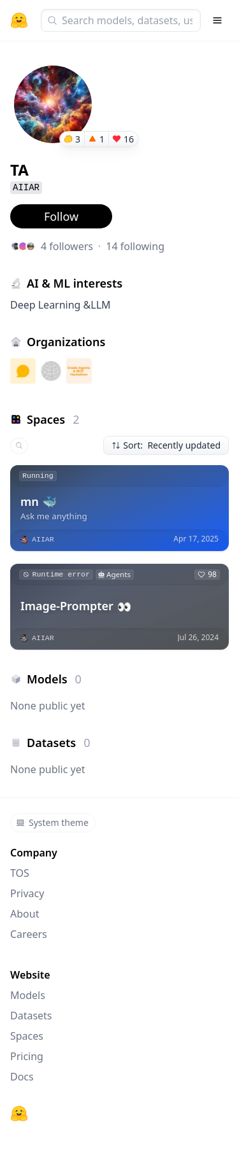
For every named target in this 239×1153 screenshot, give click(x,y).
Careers (28, 934)
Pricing (26, 1056)
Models (27, 995)
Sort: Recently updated (166, 445)
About (24, 914)
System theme (52, 822)
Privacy (27, 893)
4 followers (67, 246)
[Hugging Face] (19, 1113)
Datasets (31, 1016)
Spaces (26, 1036)
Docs (22, 1077)
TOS (19, 873)
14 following (135, 246)
